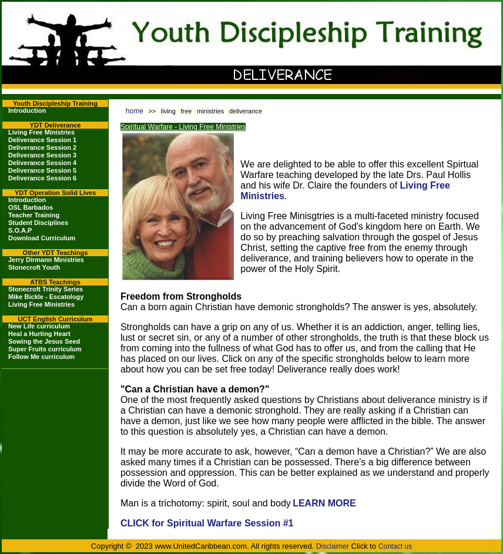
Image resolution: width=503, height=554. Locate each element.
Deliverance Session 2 (42, 147)
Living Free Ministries (41, 132)
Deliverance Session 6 (42, 178)
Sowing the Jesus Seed (44, 341)
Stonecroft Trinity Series (45, 289)
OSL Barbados (30, 207)
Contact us (395, 546)
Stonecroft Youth (34, 267)
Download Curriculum (41, 237)
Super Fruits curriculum (45, 348)
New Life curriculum (39, 326)
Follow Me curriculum (41, 356)
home (134, 111)
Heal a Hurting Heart (39, 333)
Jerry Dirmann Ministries (46, 259)
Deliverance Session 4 (42, 162)
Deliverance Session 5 (42, 170)
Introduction (27, 110)
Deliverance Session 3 (42, 155)
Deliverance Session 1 (42, 139)
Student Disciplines (38, 222)
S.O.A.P (20, 230)
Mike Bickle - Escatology (45, 296)
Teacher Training (33, 215)
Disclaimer (332, 546)
